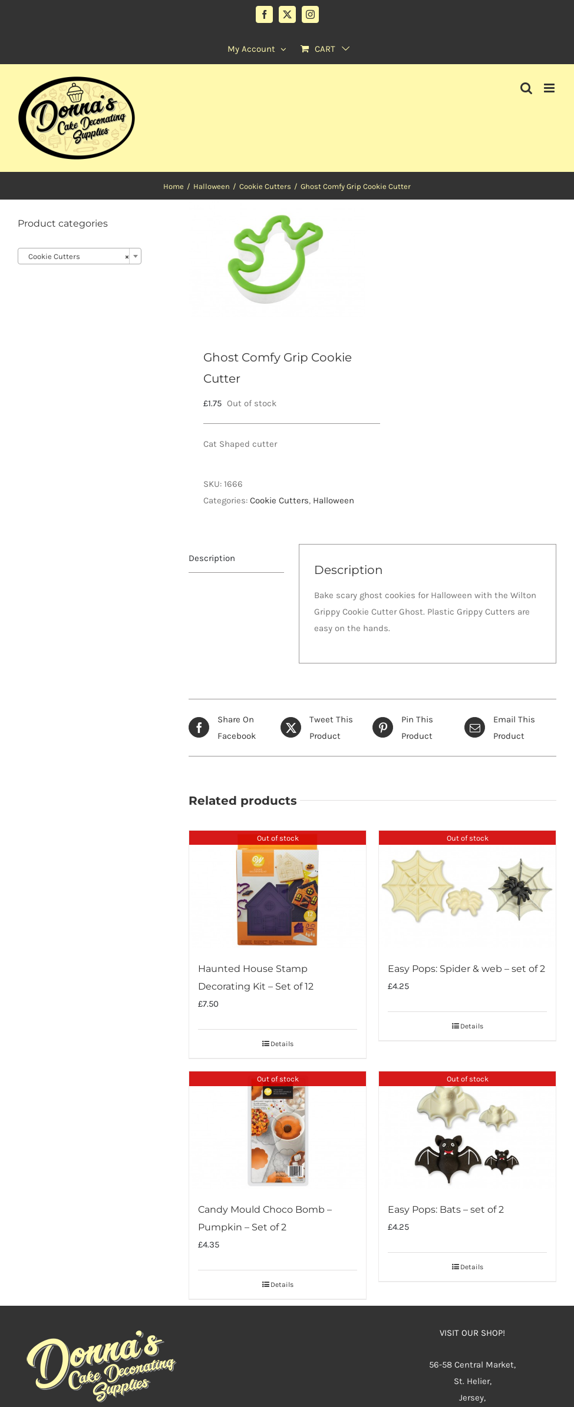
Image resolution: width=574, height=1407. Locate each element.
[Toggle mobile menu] (550, 88)
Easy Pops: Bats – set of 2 (446, 1209)
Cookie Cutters (279, 500)
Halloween (333, 500)
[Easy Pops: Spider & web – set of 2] (467, 889)
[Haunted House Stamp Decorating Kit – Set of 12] (277, 889)
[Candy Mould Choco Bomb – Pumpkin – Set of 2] (277, 1130)
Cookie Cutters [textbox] (76, 256)
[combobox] (79, 256)
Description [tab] (212, 558)
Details (281, 1044)
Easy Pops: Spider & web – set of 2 (466, 968)
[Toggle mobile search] (526, 88)
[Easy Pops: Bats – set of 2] (467, 1130)
